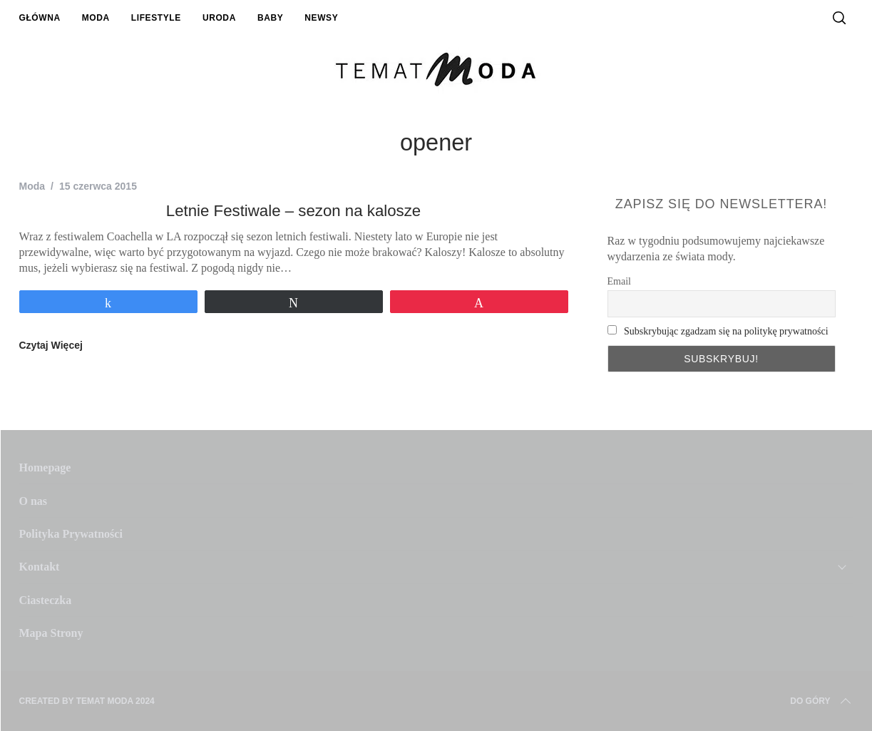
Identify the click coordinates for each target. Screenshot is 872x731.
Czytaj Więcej (51, 345)
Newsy (321, 18)
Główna (40, 18)
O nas (33, 501)
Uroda (219, 18)
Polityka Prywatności (71, 534)
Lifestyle (156, 18)
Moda (96, 18)
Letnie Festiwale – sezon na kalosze (293, 211)
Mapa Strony (51, 633)
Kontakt (39, 567)
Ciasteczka (45, 600)
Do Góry (821, 701)
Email (619, 281)
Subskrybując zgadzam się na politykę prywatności (726, 331)
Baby (270, 18)
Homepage (45, 467)
